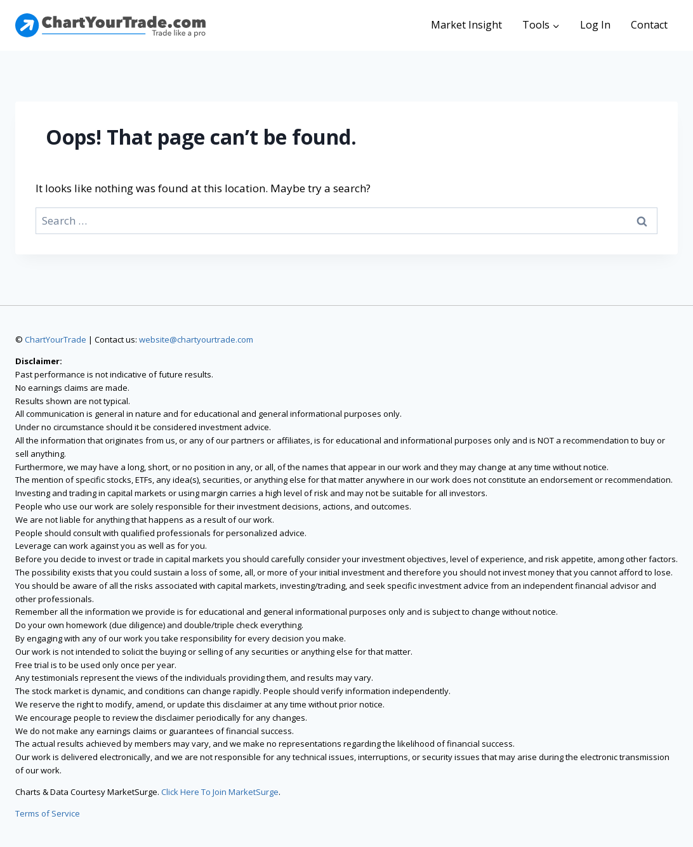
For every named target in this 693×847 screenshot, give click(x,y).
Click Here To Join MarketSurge (220, 792)
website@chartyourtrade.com (196, 339)
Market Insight (466, 25)
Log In (595, 25)
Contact (649, 25)
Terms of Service (47, 813)
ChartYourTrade (55, 339)
